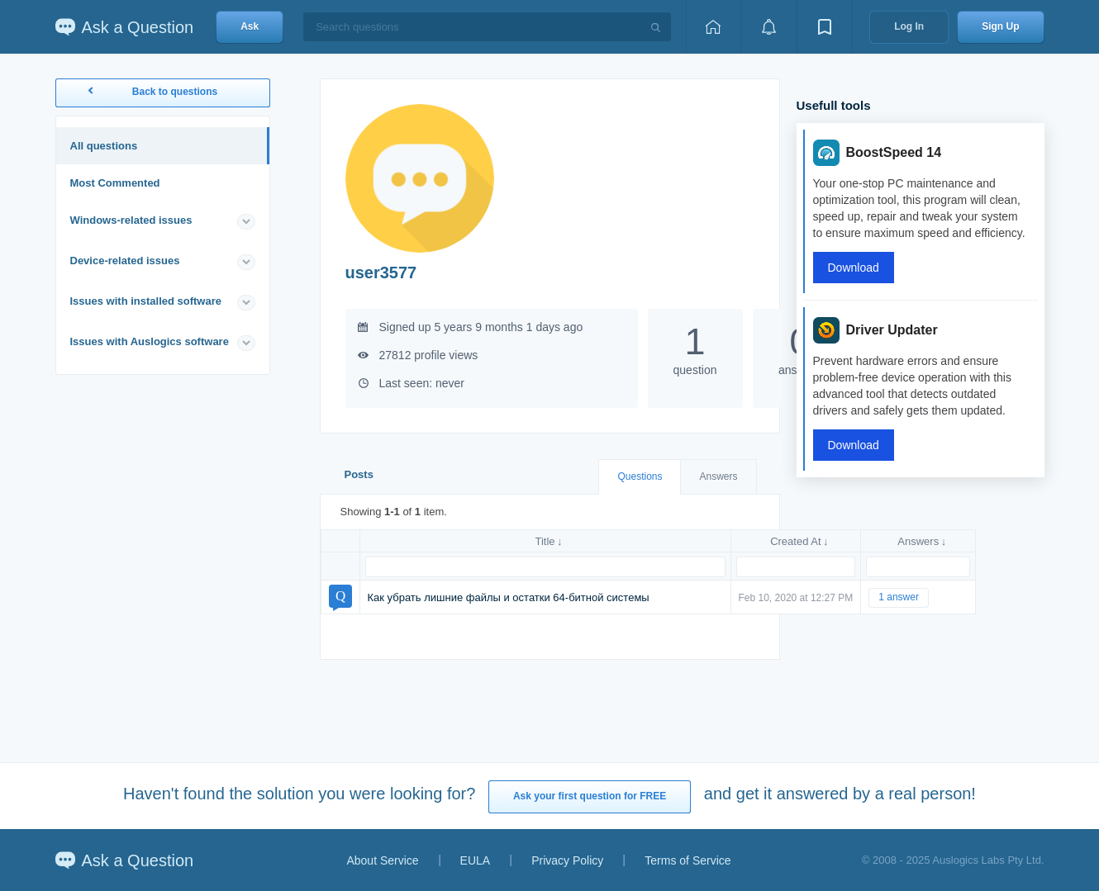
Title (544, 541)
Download (853, 267)
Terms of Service (687, 860)
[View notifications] (768, 27)
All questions (104, 146)
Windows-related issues (131, 220)
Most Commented (115, 183)
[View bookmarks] (825, 27)
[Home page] (713, 27)
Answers (718, 476)
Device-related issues (125, 260)
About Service (382, 860)
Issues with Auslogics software (149, 341)
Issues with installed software (146, 301)
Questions (639, 476)
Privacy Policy (567, 860)
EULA (475, 860)
